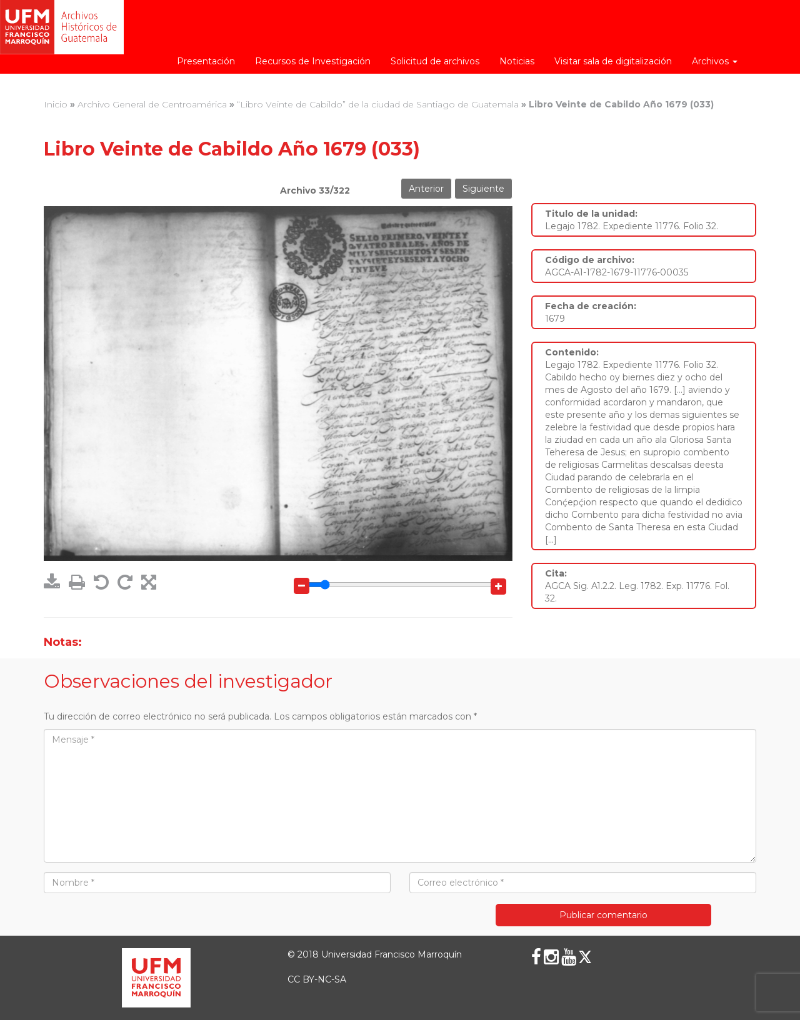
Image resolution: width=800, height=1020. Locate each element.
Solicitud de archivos (435, 61)
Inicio (56, 104)
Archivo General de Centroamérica (152, 104)
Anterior (426, 188)
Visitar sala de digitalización (613, 61)
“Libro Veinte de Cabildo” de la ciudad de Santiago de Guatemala (378, 104)
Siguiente (483, 188)
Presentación (206, 61)
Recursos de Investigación (313, 61)
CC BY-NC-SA (317, 979)
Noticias (516, 61)
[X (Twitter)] (585, 957)
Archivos (715, 61)
